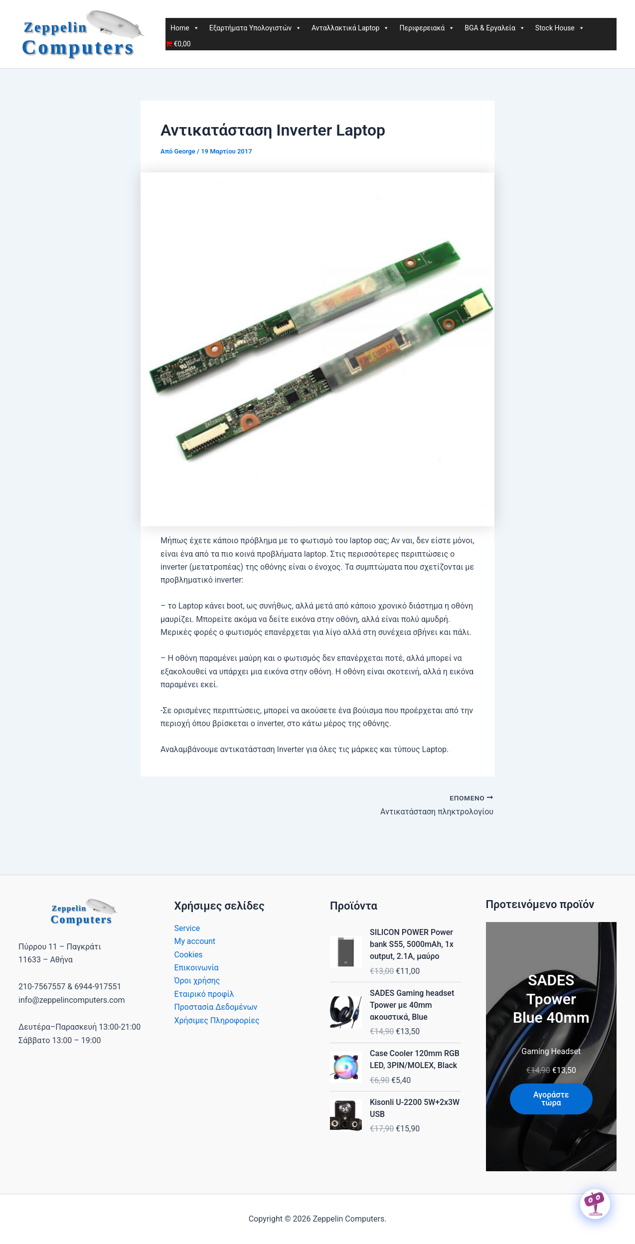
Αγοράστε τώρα (551, 1098)
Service (187, 928)
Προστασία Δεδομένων (216, 1007)
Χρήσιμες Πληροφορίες (217, 1020)
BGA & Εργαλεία (495, 28)
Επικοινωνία (196, 967)
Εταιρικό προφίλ (204, 994)
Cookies (188, 954)
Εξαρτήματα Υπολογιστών (255, 28)
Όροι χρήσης (197, 980)
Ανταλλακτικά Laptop (350, 28)
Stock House (560, 28)
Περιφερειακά (427, 28)
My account (195, 941)
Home (184, 28)
